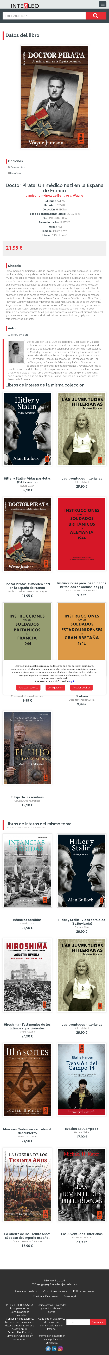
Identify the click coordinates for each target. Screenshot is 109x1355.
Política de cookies (83, 1291)
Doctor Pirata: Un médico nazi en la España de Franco (27, 586)
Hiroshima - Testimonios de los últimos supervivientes (27, 1026)
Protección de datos (26, 1291)
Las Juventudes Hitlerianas (81, 1234)
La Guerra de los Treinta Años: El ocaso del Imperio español (27, 1236)
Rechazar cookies (28, 687)
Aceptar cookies (82, 687)
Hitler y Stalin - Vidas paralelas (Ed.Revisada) (27, 480)
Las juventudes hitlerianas (82, 478)
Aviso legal (70, 1296)
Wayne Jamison (18, 334)
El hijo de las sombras (27, 797)
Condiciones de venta (55, 1291)
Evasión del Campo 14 (81, 1129)
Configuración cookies (45, 1296)
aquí (71, 681)
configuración (55, 687)
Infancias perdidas (27, 920)
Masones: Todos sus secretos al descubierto (27, 1131)
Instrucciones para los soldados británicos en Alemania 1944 (81, 585)
